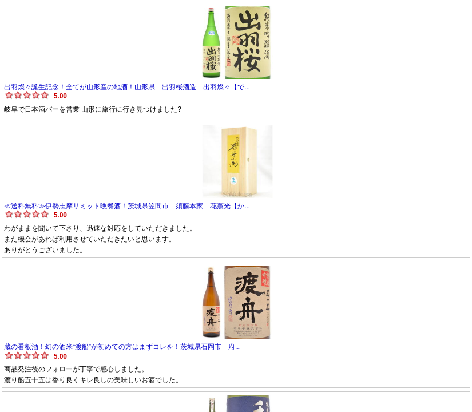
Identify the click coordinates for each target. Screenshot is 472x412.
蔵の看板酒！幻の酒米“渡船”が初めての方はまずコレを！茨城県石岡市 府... (122, 347)
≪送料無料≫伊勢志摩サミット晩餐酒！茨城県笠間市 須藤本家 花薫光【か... (127, 206)
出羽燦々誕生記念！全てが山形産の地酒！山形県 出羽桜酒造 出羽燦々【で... (127, 87)
